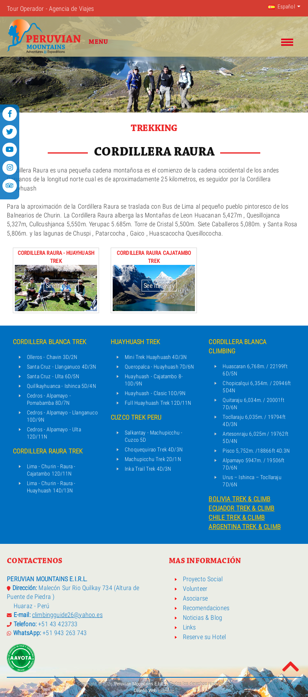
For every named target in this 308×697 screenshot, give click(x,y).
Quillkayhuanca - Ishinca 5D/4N (61, 386)
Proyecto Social (203, 579)
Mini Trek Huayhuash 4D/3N (155, 357)
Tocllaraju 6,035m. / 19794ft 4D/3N (254, 420)
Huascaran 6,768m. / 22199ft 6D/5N (255, 370)
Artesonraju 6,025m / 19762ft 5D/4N (255, 437)
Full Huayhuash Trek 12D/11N (158, 403)
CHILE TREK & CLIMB (237, 517)
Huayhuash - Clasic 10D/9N (155, 393)
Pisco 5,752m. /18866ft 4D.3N (256, 450)
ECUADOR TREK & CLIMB (241, 508)
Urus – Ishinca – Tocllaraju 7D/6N (252, 481)
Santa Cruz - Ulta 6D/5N (53, 376)
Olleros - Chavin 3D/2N (52, 357)
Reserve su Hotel (204, 637)
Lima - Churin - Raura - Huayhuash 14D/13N (51, 487)
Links (189, 627)
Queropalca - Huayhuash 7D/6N (159, 366)
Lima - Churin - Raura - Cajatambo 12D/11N (51, 470)
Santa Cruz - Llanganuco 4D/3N (61, 366)
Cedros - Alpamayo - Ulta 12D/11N (54, 433)
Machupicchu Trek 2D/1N (153, 459)
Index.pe (166, 690)
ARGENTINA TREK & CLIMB (245, 527)
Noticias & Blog (202, 617)
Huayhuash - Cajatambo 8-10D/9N (154, 380)
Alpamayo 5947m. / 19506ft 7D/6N (253, 464)
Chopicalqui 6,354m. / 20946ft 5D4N (257, 387)
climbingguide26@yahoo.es (67, 615)
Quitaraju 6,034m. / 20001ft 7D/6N (253, 403)
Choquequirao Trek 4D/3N (153, 449)
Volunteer (195, 588)
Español (281, 6)
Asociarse (195, 598)
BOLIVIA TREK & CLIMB (239, 499)
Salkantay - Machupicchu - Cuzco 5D (153, 436)
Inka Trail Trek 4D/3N (148, 468)
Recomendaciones (206, 608)
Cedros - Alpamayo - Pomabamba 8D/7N (49, 399)
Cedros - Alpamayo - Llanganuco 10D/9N (62, 416)
